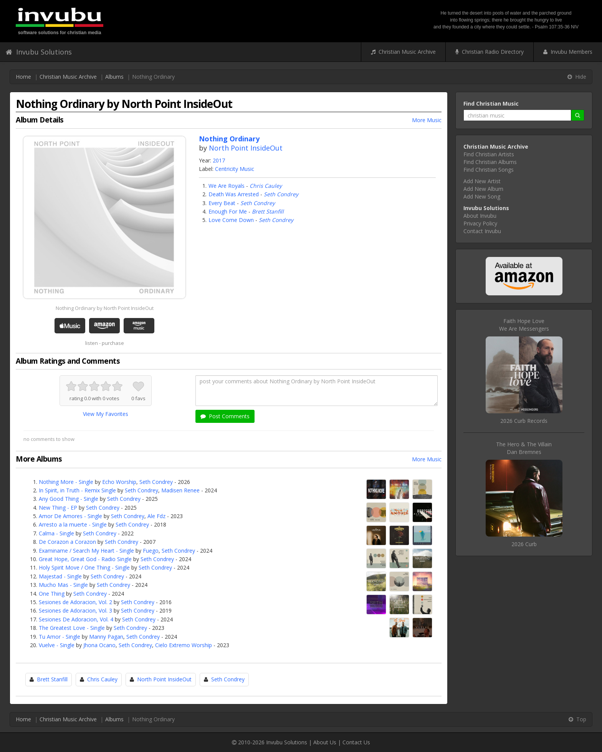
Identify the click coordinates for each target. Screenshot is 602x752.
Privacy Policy (480, 223)
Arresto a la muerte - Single (73, 524)
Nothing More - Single (66, 481)
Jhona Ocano (99, 645)
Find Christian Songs (488, 169)
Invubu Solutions (39, 51)
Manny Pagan (106, 636)
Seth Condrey (281, 194)
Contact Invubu (482, 231)
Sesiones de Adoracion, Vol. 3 (75, 610)
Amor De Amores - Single (70, 516)
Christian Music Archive (403, 51)
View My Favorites (105, 413)
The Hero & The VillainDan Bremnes (524, 448)
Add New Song (481, 196)
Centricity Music (234, 168)
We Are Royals (226, 185)
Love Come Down (231, 220)
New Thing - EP (58, 507)
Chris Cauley (266, 185)
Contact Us (356, 742)
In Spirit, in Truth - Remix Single (77, 490)
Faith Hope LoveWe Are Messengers (524, 324)
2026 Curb (524, 544)
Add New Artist (482, 181)
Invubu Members (567, 51)
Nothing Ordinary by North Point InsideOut (105, 308)
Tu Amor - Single (59, 636)
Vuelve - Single (56, 645)
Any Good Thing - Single (68, 498)
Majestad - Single (60, 576)
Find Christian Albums (490, 162)
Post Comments (225, 416)
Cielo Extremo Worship (183, 645)
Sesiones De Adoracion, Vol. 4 (76, 619)
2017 (219, 160)
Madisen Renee (180, 490)
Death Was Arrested (233, 194)
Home (23, 76)
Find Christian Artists (488, 154)
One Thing (51, 593)
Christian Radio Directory (489, 51)
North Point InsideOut (246, 147)
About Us (324, 742)
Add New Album (483, 188)
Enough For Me (227, 211)
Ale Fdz (156, 516)
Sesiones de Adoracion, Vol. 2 (75, 602)
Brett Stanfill (268, 211)
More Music (427, 120)
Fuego (151, 550)
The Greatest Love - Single (72, 627)
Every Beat (221, 203)
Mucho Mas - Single (63, 584)
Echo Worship (119, 481)
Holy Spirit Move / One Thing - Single (84, 567)
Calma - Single (56, 533)
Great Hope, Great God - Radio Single (85, 559)
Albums (114, 76)
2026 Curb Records (523, 420)
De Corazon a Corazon (67, 541)
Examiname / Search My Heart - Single (86, 550)
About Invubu (479, 215)
